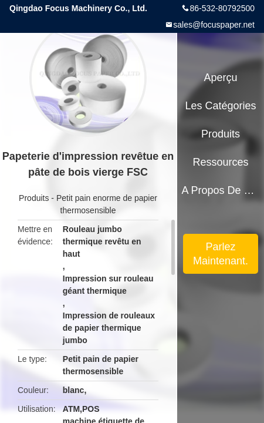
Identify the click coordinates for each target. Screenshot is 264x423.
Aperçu (221, 77)
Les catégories (220, 106)
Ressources (221, 162)
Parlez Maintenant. (220, 254)
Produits (34, 198)
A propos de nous (220, 190)
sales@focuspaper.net (214, 24)
